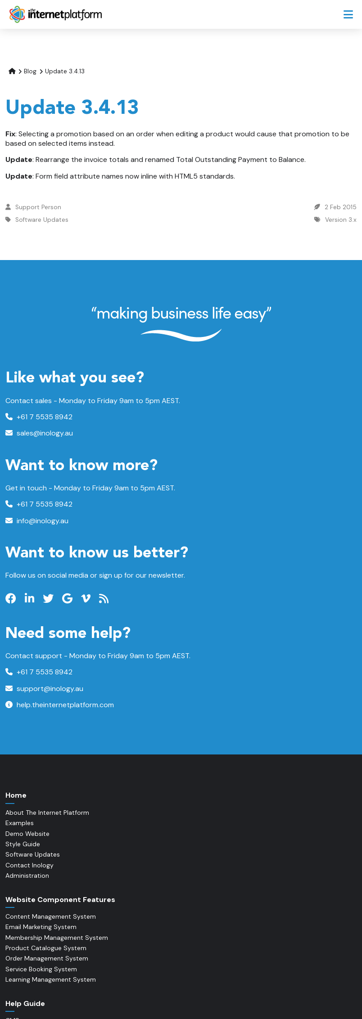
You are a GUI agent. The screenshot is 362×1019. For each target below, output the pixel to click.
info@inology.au (36, 520)
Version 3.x (341, 220)
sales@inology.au (39, 433)
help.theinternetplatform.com (59, 704)
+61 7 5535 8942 (38, 417)
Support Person (38, 207)
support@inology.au (44, 688)
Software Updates (41, 220)
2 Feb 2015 (341, 207)
